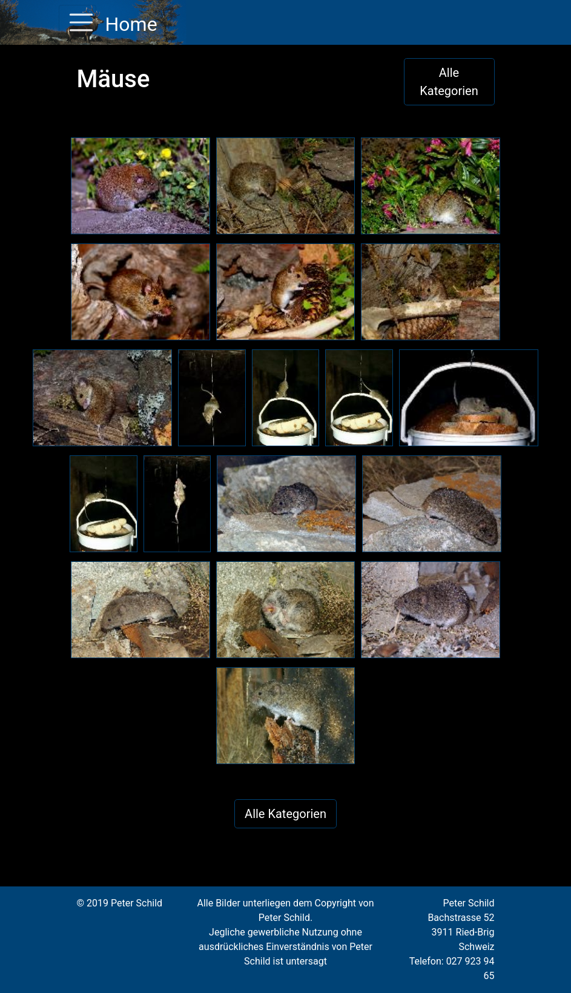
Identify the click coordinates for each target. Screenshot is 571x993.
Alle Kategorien (449, 81)
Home (129, 24)
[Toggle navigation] (77, 22)
